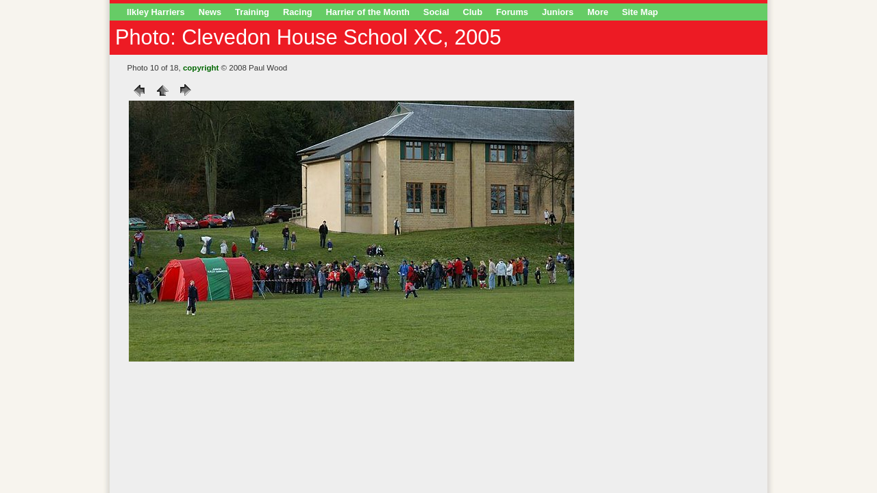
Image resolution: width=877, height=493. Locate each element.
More (597, 12)
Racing (297, 12)
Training (252, 12)
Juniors (557, 12)
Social (436, 12)
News (210, 12)
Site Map (640, 12)
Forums (512, 12)
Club (472, 12)
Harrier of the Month (368, 12)
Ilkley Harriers (156, 12)
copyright (201, 68)
